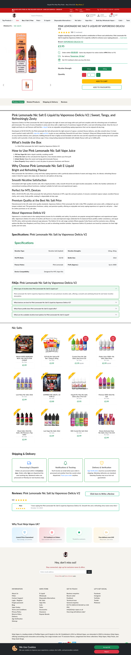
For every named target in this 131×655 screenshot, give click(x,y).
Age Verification (92, 471)
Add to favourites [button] (101, 87)
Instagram (97, 596)
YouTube (97, 598)
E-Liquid (42, 593)
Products (7, 26)
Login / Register (17, 600)
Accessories (43, 609)
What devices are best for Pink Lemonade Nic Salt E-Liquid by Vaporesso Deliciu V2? (42, 302)
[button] (93, 32)
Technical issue (72, 600)
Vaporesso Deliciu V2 (73, 42)
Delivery (88, 9)
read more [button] (123, 38)
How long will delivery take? (76, 612)
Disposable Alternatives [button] (63, 20)
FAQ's (14, 596)
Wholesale (42, 596)
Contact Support (17, 598)
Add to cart (101, 81)
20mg (105, 69)
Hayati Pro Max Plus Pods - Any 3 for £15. (65, 4)
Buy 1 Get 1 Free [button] (28, 20)
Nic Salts (17, 26)
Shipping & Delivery (50, 102)
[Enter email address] (63, 572)
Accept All (106, 647)
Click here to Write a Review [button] (102, 494)
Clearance (42, 612)
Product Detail (18, 102)
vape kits (37, 133)
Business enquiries (73, 593)
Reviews (64, 102)
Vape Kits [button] (89, 20)
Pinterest (97, 603)
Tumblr (96, 600)
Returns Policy (17, 614)
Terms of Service (68, 576)
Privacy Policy (58, 576)
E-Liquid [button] (48, 20)
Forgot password (17, 603)
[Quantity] (91, 75)
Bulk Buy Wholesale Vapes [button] (106, 20)
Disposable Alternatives (47, 598)
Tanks (41, 607)
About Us (15, 593)
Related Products (33, 102)
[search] (70, 15)
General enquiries (73, 603)
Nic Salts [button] (79, 20)
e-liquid (44, 127)
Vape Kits (42, 603)
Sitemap (14, 621)
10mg (89, 69)
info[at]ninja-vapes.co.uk (75, 609)
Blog (77, 9)
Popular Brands (44, 614)
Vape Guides (16, 607)
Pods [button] (39, 20)
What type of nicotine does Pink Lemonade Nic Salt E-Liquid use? (36, 289)
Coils (41, 605)
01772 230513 (103, 9)
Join (89, 572)
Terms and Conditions (19, 609)
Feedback (70, 598)
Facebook (97, 593)
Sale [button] (17, 20)
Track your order (66, 475)
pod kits (45, 133)
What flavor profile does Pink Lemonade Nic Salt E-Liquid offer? (35, 308)
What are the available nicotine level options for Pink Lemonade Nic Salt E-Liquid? (41, 315)
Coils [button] (121, 20)
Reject (106, 652)
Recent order (71, 596)
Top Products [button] (7, 20)
